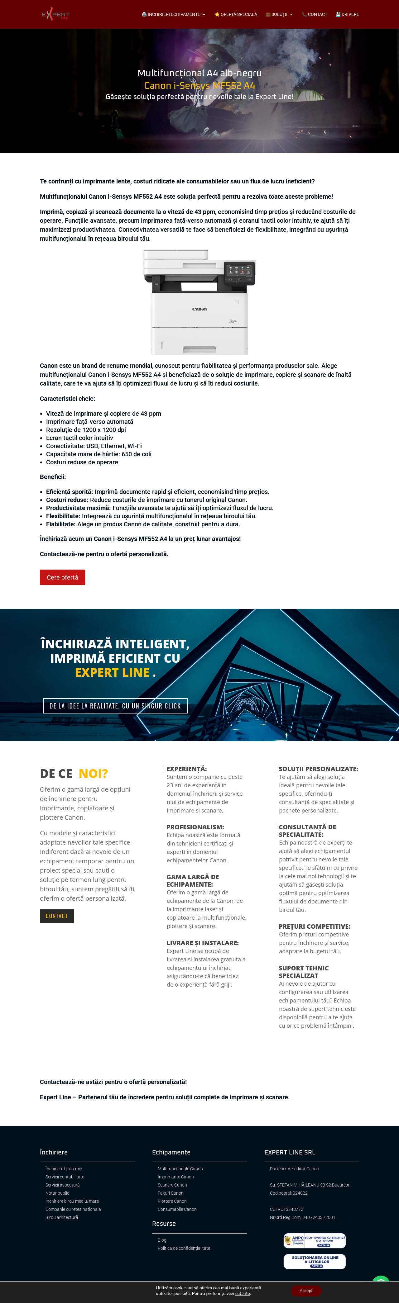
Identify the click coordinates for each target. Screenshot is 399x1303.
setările (242, 1293)
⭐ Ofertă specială (235, 14)
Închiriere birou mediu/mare (72, 1201)
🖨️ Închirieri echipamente (171, 14)
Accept (306, 1290)
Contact (57, 916)
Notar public (57, 1193)
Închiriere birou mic (64, 1169)
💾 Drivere (347, 14)
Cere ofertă (62, 577)
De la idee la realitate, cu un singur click (115, 706)
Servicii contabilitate (65, 1177)
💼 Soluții (276, 14)
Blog (162, 1240)
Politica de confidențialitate (184, 1248)
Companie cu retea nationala (73, 1209)
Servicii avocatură (63, 1185)
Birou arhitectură (62, 1217)
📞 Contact (314, 14)
